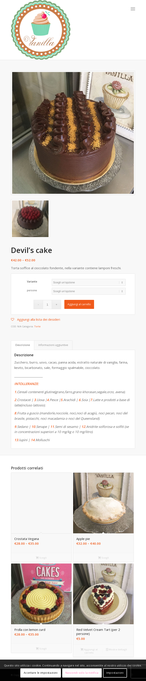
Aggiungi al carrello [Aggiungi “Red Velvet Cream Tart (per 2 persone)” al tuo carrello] (89, 650)
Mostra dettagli (116, 649)
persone (32, 290)
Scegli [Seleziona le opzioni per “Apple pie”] (103, 558)
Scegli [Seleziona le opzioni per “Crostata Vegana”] (41, 558)
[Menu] (132, 9)
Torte (37, 326)
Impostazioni (115, 673)
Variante (32, 281)
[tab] (22, 345)
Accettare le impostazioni (41, 673)
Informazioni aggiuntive (53, 345)
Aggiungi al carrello (79, 304)
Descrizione (22, 345)
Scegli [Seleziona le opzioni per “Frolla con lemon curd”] (41, 648)
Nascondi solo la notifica (82, 673)
